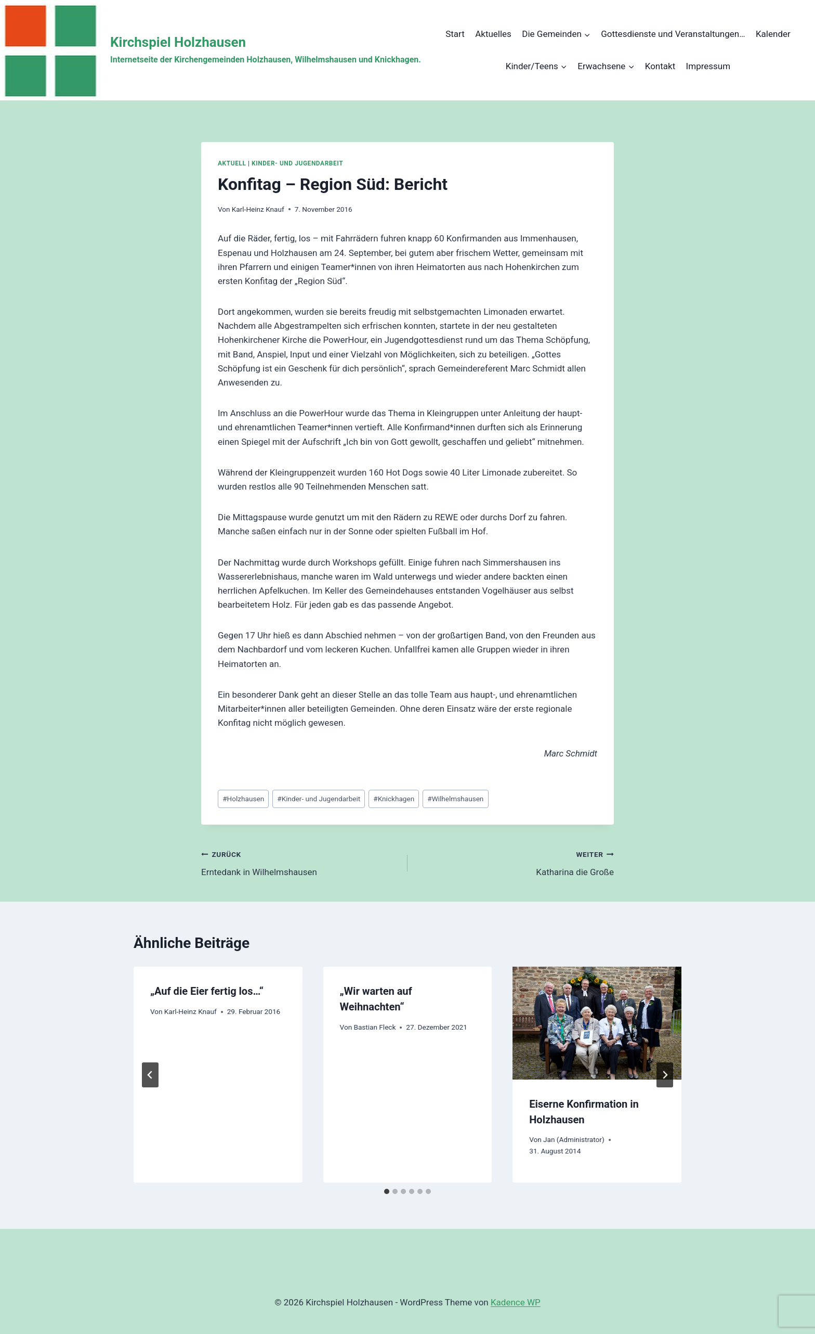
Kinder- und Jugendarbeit (297, 163)
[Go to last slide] (150, 1074)
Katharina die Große (515, 862)
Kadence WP (516, 1302)
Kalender (773, 34)
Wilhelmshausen (455, 798)
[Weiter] (664, 1074)
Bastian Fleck (374, 1027)
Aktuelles (493, 34)
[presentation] (596, 1023)
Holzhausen (243, 798)
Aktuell (232, 163)
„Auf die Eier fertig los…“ (207, 991)
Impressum (708, 66)
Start (455, 34)
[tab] (386, 1191)
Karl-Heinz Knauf (258, 209)
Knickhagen (393, 798)
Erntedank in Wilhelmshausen (300, 862)
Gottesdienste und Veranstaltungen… (673, 34)
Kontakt (660, 66)
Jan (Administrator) (573, 1139)
